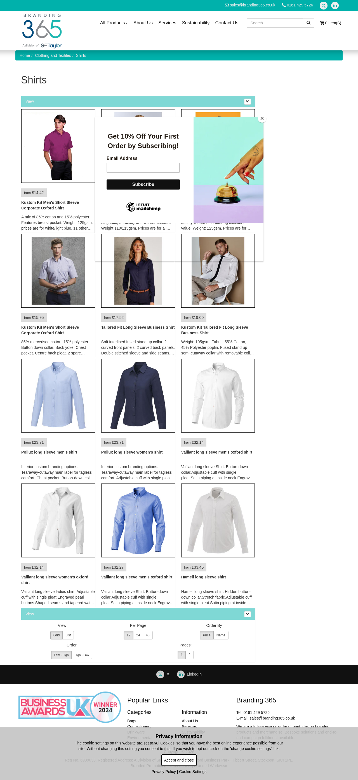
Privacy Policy (164, 771)
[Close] (262, 118)
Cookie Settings (192, 771)
